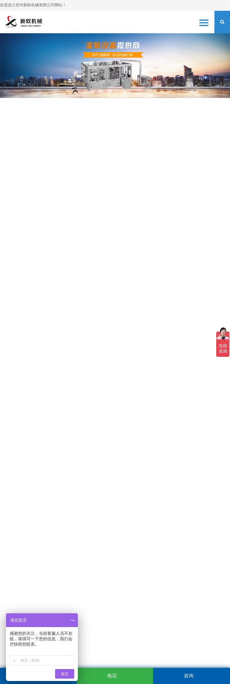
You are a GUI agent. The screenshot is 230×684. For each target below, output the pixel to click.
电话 (112, 675)
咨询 (188, 675)
